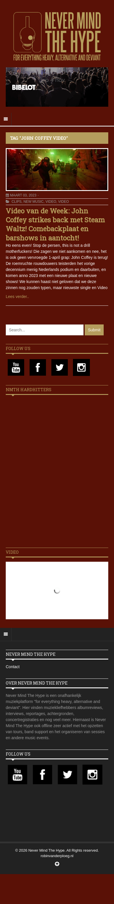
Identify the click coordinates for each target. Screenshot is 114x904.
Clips (16, 202)
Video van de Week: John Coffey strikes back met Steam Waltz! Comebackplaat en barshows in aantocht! (55, 224)
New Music (34, 202)
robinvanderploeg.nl (56, 856)
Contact (13, 666)
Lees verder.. (17, 296)
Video (50, 202)
